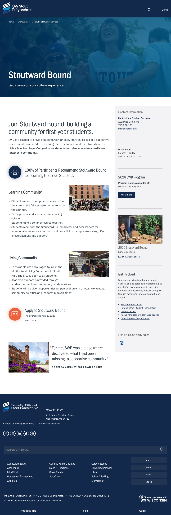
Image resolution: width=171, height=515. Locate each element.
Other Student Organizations (135, 318)
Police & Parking (99, 477)
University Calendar (101, 468)
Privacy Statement (24, 424)
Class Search (56, 472)
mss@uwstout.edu (127, 128)
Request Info (28, 510)
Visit (148, 468)
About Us (12, 481)
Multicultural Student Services (45, 22)
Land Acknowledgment (48, 424)
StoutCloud (55, 477)
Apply (148, 460)
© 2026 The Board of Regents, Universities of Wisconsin (33, 500)
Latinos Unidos (128, 311)
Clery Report (97, 481)
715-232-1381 (126, 125)
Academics (13, 468)
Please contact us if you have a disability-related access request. (55, 495)
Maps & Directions (58, 468)
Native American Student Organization (140, 315)
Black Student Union (131, 304)
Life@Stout (22, 22)
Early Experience (129, 257)
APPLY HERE (126, 195)
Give (148, 475)
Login (149, 482)
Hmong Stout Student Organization (138, 308)
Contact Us (9, 424)
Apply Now (31, 321)
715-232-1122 (54, 410)
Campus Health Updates (62, 464)
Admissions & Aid (16, 464)
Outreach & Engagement (20, 477)
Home (11, 22)
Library (95, 472)
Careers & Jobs (99, 464)
